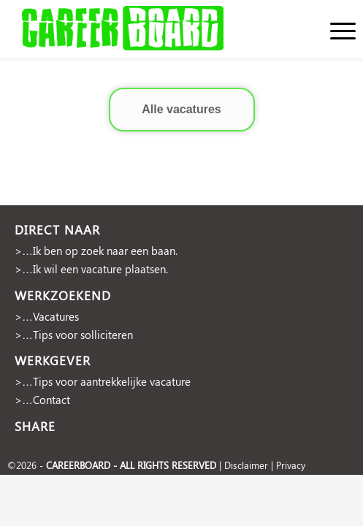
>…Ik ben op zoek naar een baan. (96, 250)
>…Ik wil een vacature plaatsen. (91, 269)
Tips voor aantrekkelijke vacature (112, 381)
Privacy (290, 465)
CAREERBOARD (78, 465)
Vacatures (56, 316)
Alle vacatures (181, 109)
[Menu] (336, 29)
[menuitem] (336, 29)
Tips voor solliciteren (83, 334)
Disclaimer (246, 465)
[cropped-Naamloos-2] (146, 29)
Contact (51, 399)
